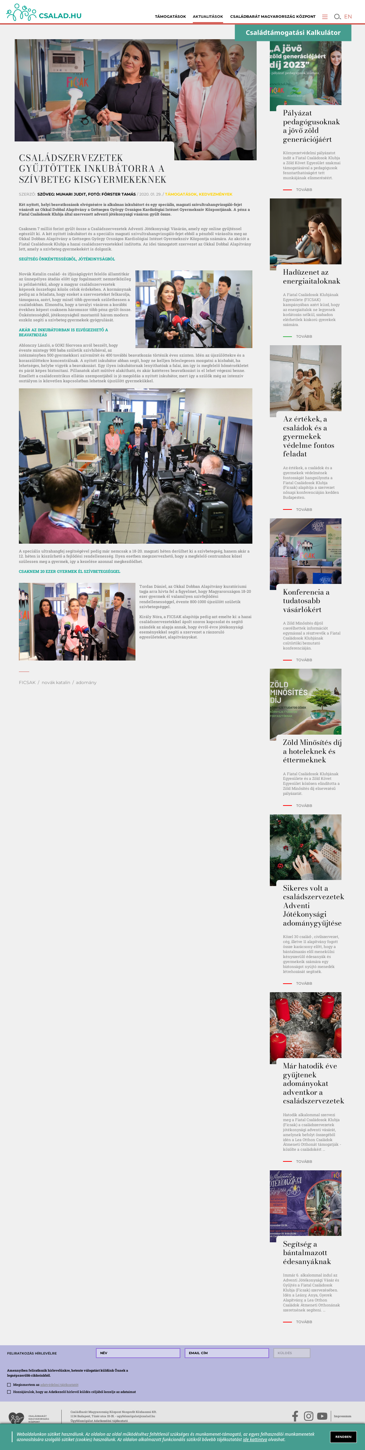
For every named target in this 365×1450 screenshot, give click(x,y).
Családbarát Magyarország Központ (272, 16)
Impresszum (342, 1416)
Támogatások (170, 16)
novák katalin (56, 682)
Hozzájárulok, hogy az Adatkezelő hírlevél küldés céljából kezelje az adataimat (74, 1391)
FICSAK (27, 682)
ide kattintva (255, 1439)
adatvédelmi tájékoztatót (59, 1384)
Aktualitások (208, 16)
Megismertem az (45, 1384)
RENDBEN (343, 1436)
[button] (325, 16)
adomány (86, 682)
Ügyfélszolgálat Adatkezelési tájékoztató (99, 1421)
